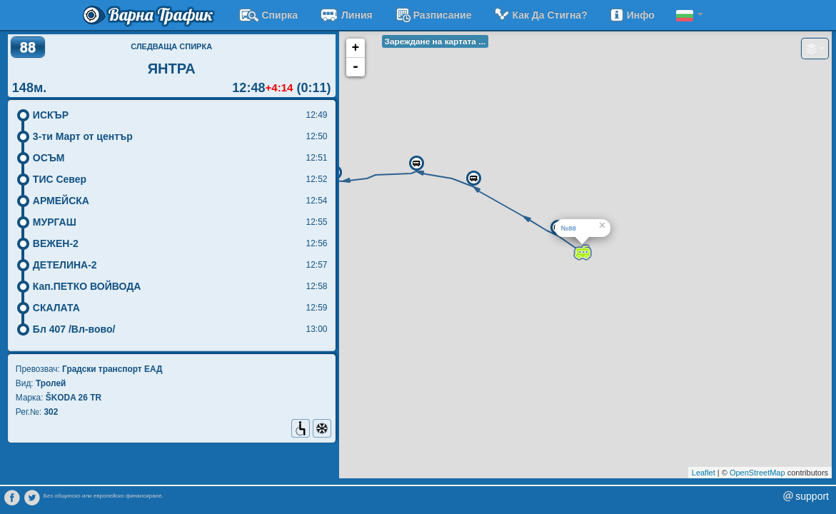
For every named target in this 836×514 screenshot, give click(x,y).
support (812, 496)
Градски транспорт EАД (112, 369)
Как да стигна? (540, 15)
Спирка (268, 15)
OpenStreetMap (757, 472)
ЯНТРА (172, 68)
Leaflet (703, 472)
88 (28, 47)
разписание (433, 15)
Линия (346, 15)
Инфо (632, 15)
